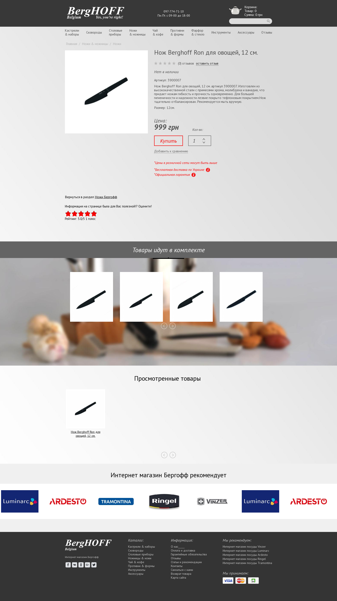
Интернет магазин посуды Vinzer (244, 546)
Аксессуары (246, 32)
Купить (168, 141)
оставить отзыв (207, 63)
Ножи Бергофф (106, 197)
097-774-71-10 (174, 11)
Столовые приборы (140, 554)
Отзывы (266, 32)
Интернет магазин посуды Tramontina (247, 563)
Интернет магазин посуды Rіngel (244, 559)
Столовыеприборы (115, 32)
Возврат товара (181, 574)
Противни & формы (141, 566)
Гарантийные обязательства (189, 554)
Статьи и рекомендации (186, 562)
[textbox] (199, 141)
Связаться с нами (182, 570)
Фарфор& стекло (197, 32)
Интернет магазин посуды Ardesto (245, 555)
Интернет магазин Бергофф (82, 557)
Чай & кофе (136, 562)
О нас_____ (178, 546)
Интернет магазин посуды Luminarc (246, 551)
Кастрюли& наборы (72, 32)
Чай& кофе (158, 32)
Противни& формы (177, 32)
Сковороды (94, 32)
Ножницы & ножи (139, 558)
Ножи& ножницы (137, 32)
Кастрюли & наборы (141, 546)
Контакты (176, 566)
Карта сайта (178, 577)
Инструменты (221, 32)
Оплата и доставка (183, 550)
